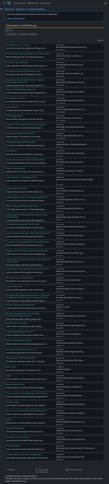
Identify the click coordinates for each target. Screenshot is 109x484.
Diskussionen (19, 3)
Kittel (8, 420)
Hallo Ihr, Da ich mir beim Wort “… (69, 280)
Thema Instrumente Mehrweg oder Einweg (26, 393)
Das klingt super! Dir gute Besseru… (70, 162)
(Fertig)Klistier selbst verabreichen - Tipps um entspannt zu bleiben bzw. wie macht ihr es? (28, 296)
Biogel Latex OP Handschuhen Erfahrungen (27, 251)
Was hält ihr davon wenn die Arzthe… (70, 153)
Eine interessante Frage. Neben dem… (71, 325)
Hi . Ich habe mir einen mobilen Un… (70, 191)
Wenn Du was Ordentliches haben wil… (71, 226)
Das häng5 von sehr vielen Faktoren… (71, 127)
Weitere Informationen (16, 18)
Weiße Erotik (20, 9)
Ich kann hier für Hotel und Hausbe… (70, 244)
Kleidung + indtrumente (17, 437)
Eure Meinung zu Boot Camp (20, 278)
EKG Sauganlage (14, 116)
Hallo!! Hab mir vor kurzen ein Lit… (69, 430)
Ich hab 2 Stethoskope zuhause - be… (71, 109)
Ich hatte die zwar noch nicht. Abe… (70, 253)
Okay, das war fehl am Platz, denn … (70, 360)
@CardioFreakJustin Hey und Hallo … (70, 289)
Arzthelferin (11, 151)
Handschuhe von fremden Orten (21, 177)
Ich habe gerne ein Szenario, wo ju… (70, 65)
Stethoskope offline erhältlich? (21, 133)
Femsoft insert (13, 446)
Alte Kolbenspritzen (15, 384)
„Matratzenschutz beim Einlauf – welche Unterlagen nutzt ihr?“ (25, 81)
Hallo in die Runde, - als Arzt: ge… (69, 56)
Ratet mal (10, 367)
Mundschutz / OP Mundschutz (20, 358)
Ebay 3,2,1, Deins (63, 307)
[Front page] (1, 9)
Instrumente (12, 107)
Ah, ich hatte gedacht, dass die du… (70, 208)
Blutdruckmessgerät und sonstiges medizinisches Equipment (23, 314)
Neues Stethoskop (15, 428)
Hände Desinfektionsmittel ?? (20, 332)
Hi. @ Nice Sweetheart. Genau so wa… (71, 199)
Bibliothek (33, 3)
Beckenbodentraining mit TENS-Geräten (25, 160)
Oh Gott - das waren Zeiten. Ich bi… (70, 135)
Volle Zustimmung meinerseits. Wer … (71, 457)
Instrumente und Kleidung (36, 9)
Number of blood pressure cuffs (21, 349)
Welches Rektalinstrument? (19, 341)
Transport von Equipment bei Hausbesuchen (27, 242)
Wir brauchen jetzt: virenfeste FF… (69, 387)
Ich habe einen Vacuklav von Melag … (71, 413)
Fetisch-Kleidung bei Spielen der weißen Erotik (28, 54)
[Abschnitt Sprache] (105, 3)
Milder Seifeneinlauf (15, 168)
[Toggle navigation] (4, 3)
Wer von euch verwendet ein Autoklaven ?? (26, 411)
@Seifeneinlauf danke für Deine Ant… (71, 404)
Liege (8, 376)
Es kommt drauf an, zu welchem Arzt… (71, 439)
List (8, 30)
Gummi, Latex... (13, 402)
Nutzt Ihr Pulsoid (14, 286)
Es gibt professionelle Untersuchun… (70, 378)
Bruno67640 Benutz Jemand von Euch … (72, 47)
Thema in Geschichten (17, 62)
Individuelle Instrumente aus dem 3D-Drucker (28, 269)
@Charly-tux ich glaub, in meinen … (70, 171)
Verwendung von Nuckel (17, 45)
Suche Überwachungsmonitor (20, 305)
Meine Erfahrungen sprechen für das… (71, 217)
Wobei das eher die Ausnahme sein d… (71, 271)
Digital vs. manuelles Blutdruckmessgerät (26, 125)
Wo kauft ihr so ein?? (16, 98)
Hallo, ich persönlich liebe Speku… (69, 395)
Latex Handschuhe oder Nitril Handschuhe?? (28, 233)
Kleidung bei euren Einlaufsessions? (23, 71)
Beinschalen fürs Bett (16, 188)
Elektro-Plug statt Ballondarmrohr (22, 206)
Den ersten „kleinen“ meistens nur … (70, 73)
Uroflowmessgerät (63, 369)
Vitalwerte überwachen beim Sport (22, 224)
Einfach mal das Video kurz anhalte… (70, 92)
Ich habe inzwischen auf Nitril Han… (70, 235)
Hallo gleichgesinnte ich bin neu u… (70, 262)
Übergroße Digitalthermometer (21, 142)
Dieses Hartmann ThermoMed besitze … (72, 144)
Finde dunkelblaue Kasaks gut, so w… (71, 422)
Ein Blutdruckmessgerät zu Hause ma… (71, 316)
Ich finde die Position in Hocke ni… (69, 297)
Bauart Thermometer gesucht (20, 89)
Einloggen (45, 3)
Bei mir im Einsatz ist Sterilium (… (69, 334)
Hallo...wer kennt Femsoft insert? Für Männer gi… (75, 448)
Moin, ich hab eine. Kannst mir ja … (70, 118)
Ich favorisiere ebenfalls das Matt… (70, 343)
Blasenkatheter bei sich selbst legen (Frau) (26, 197)
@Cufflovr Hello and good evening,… (70, 351)
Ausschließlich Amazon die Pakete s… (70, 100)
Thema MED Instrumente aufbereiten (24, 455)
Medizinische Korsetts (16, 323)
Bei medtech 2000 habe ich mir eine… (71, 82)
